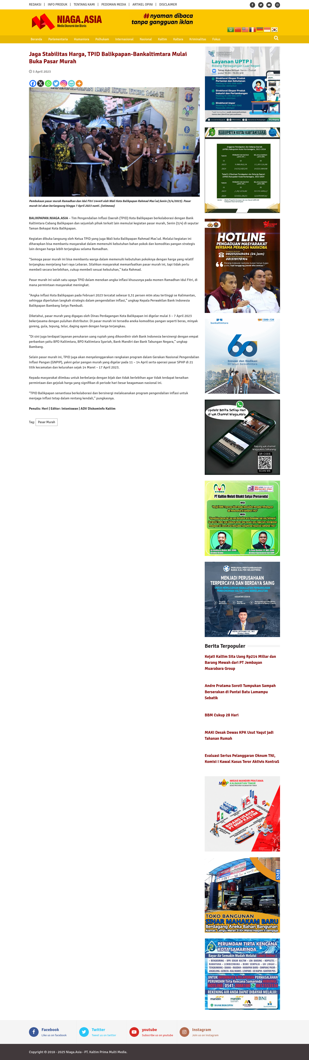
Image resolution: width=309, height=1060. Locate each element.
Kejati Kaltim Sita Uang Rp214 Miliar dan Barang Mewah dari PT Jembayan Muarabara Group (240, 662)
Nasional (141, 39)
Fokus (208, 39)
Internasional (120, 39)
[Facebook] (32, 83)
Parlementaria (56, 39)
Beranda (35, 39)
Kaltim (156, 39)
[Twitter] (56, 83)
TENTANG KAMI (84, 4)
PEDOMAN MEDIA (113, 4)
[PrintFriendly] (71, 83)
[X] (40, 83)
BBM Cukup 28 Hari (222, 715)
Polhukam (99, 39)
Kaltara (171, 39)
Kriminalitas (190, 39)
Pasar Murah (46, 422)
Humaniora (79, 39)
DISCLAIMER (168, 4)
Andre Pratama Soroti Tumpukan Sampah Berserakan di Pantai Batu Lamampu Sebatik (240, 691)
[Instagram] (63, 83)
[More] (79, 83)
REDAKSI (35, 4)
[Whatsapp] (48, 83)
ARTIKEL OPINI (142, 4)
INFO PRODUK (57, 4)
